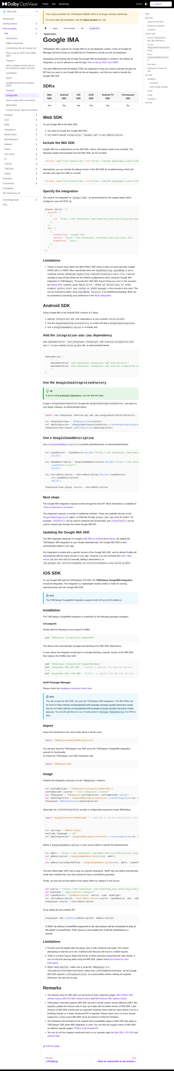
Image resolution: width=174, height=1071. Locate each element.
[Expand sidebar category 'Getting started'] (36, 24)
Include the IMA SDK (155, 22)
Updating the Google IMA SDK (157, 69)
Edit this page (51, 1046)
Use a (158, 57)
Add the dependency (156, 39)
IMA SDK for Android (93, 539)
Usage (149, 95)
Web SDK (119, 1032)
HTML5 (77, 1028)
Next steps (151, 64)
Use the (158, 48)
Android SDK (53, 1036)
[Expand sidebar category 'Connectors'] (36, 183)
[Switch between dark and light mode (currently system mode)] (146, 4)
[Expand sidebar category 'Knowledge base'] (36, 200)
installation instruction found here (76, 688)
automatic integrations (70, 395)
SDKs (147, 14)
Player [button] (45, 4)
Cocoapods (154, 83)
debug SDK (56, 285)
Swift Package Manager (159, 87)
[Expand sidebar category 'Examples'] (36, 178)
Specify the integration (156, 26)
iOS (96, 1028)
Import (149, 91)
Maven (112, 539)
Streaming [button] (64, 4)
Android (85, 1028)
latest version (90, 20)
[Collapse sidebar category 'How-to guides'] (36, 28)
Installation (151, 79)
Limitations (151, 30)
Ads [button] (54, 4)
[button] (21, 33)
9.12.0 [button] (139, 4)
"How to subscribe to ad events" (58, 507)
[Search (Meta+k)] (161, 4)
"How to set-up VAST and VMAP (102, 62)
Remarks (148, 103)
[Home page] (45, 28)
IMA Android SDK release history (111, 998)
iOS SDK (129, 1032)
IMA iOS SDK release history (76, 998)
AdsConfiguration (102, 295)
